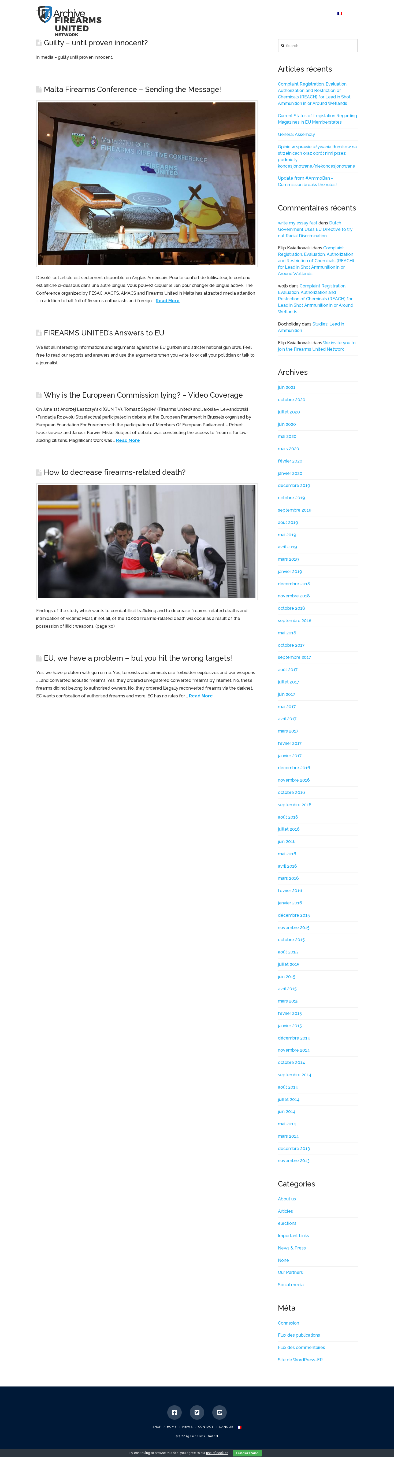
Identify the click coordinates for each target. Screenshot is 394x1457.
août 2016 (288, 817)
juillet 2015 (288, 964)
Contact (206, 1427)
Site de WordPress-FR (300, 1359)
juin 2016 (287, 841)
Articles (285, 1211)
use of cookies (217, 1453)
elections (287, 1223)
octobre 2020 (291, 399)
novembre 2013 (294, 1160)
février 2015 (290, 1013)
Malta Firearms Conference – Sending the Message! (132, 89)
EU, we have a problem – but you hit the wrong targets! (138, 658)
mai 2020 (287, 436)
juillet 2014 (289, 1099)
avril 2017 (287, 718)
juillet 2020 (289, 412)
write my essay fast (297, 222)
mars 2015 (288, 1001)
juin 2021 (286, 387)
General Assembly (296, 134)
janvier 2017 (290, 755)
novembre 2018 (294, 595)
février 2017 (290, 743)
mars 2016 (288, 878)
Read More (168, 300)
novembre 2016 (294, 780)
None (283, 1260)
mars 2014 (288, 1136)
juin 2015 (286, 976)
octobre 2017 (291, 645)
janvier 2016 (290, 902)
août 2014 (288, 1087)
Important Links (293, 1235)
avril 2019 (287, 546)
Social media (291, 1284)
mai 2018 (287, 632)
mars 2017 (288, 731)
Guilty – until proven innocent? (96, 42)
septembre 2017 (294, 657)
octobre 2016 (291, 792)
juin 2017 (286, 694)
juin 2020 (287, 424)
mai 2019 (287, 534)
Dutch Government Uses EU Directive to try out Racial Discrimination (315, 229)
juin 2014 (287, 1111)
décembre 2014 (294, 1038)
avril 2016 (287, 866)
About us (287, 1198)
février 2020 (290, 461)
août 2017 (288, 669)
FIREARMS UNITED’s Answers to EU (104, 332)
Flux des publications (299, 1335)
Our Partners (290, 1272)
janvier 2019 (290, 571)
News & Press (292, 1248)
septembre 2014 (294, 1074)
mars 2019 (288, 559)
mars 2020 (288, 448)
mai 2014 (287, 1123)
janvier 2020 (290, 473)
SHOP (157, 1427)
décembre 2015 (294, 915)
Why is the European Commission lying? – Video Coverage (143, 395)
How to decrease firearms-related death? (114, 472)
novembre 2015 (294, 927)
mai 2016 (287, 853)
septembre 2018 (294, 620)
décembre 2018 (294, 583)
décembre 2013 (294, 1148)
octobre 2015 (291, 939)
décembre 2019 (294, 485)
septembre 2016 (294, 804)
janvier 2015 (290, 1025)
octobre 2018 (291, 608)
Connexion (288, 1323)
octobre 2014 (291, 1062)
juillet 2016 (289, 829)
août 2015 (288, 952)
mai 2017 (287, 706)
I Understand (247, 1453)
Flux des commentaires (301, 1347)
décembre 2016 (294, 767)
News (187, 1427)
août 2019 (288, 522)
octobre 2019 (291, 497)
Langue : (230, 1427)
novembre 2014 (294, 1050)
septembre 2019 (294, 510)
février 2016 (290, 890)
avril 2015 (287, 988)
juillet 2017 (288, 682)
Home (172, 1427)
